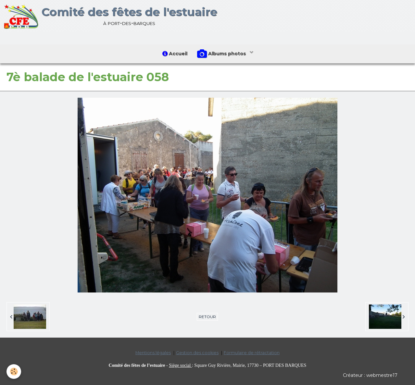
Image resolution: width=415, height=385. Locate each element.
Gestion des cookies (197, 352)
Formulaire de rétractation (252, 352)
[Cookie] (13, 371)
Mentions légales (153, 352)
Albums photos (222, 53)
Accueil (174, 53)
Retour (207, 316)
